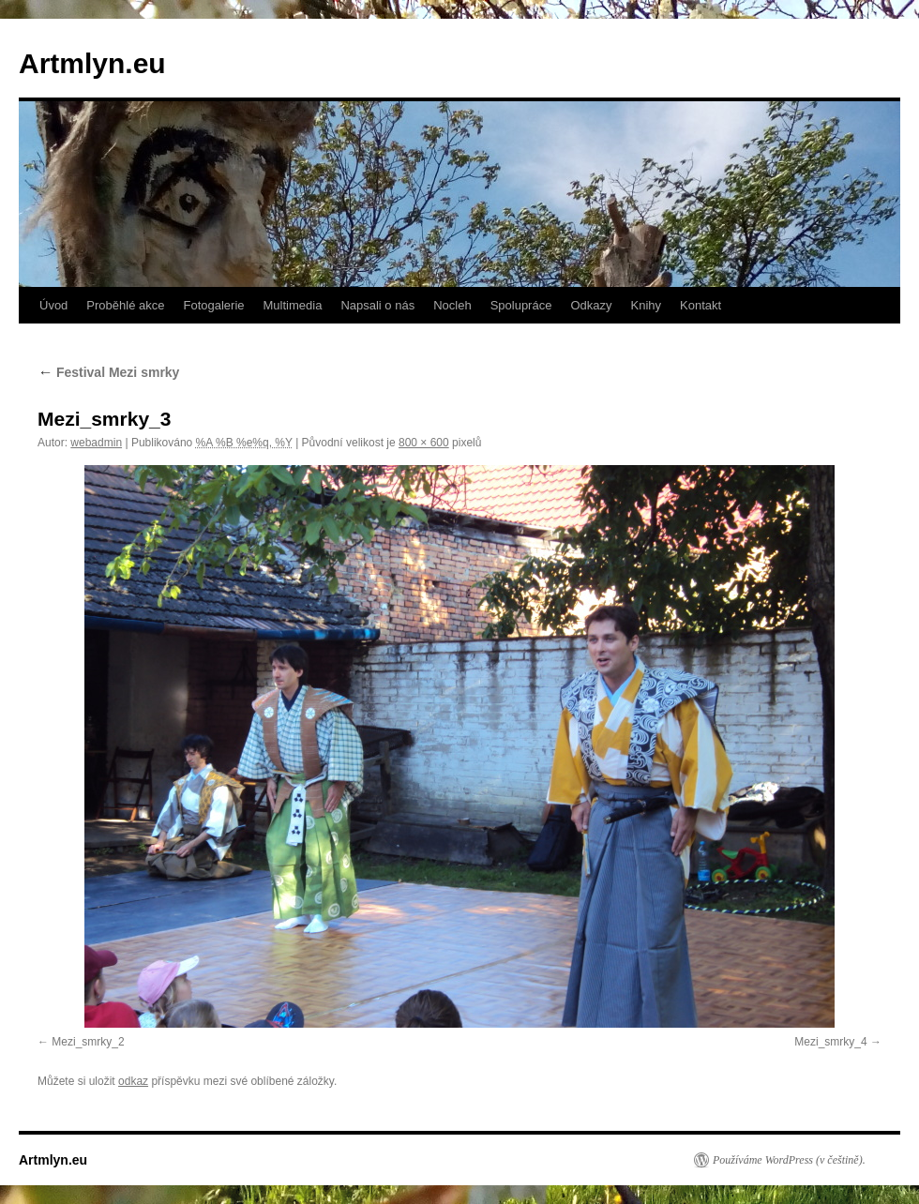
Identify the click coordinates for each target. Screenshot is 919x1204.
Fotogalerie (213, 305)
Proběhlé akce (125, 305)
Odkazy (590, 305)
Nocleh (452, 305)
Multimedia (293, 305)
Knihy (646, 305)
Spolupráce (521, 305)
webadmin (96, 442)
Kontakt (700, 305)
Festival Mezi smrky (108, 372)
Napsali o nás (377, 305)
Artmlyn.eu (92, 63)
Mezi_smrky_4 (830, 1041)
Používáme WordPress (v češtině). (789, 1159)
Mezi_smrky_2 (88, 1041)
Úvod (53, 305)
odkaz (133, 1081)
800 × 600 (424, 442)
